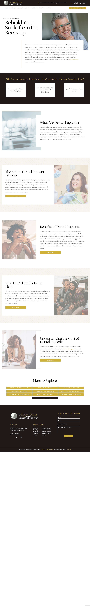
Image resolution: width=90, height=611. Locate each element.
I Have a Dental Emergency (45, 394)
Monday (35, 428)
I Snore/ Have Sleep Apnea (19, 391)
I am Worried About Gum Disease (71, 394)
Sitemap (43, 449)
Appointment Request (78, 8)
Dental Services (22, 8)
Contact (49, 8)
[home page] (13, 3)
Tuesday (35, 429)
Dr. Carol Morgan (68, 349)
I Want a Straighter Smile (45, 387)
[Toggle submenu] (15, 7)
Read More (15, 196)
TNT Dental (69, 449)
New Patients (33, 8)
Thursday (35, 433)
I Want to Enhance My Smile (19, 387)
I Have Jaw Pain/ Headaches (71, 387)
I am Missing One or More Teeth (19, 394)
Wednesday (36, 431)
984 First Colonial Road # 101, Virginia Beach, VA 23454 (52, 3)
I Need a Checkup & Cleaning (45, 391)
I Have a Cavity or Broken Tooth (71, 391)
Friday (35, 435)
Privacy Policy (50, 449)
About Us (12, 8)
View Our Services (45, 397)
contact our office (73, 59)
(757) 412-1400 (78, 3)
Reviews (42, 8)
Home (6, 8)
